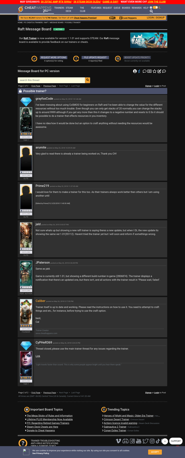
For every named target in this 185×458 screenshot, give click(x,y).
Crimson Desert (137, 419)
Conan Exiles (133, 431)
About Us (106, 451)
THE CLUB (82, 9)
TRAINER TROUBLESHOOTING (45, 441)
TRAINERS (59, 8)
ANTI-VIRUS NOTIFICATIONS (44, 443)
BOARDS (126, 8)
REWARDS (137, 8)
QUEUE (117, 8)
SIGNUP (160, 17)
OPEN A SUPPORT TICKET (43, 446)
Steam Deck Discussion (149, 423)
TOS (97, 451)
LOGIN (150, 17)
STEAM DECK (69, 9)
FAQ (64, 451)
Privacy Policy (86, 451)
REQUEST (107, 8)
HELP (145, 8)
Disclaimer (73, 451)
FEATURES (96, 8)
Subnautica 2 (133, 427)
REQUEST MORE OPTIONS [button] (53, 57)
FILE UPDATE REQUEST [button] (95, 57)
